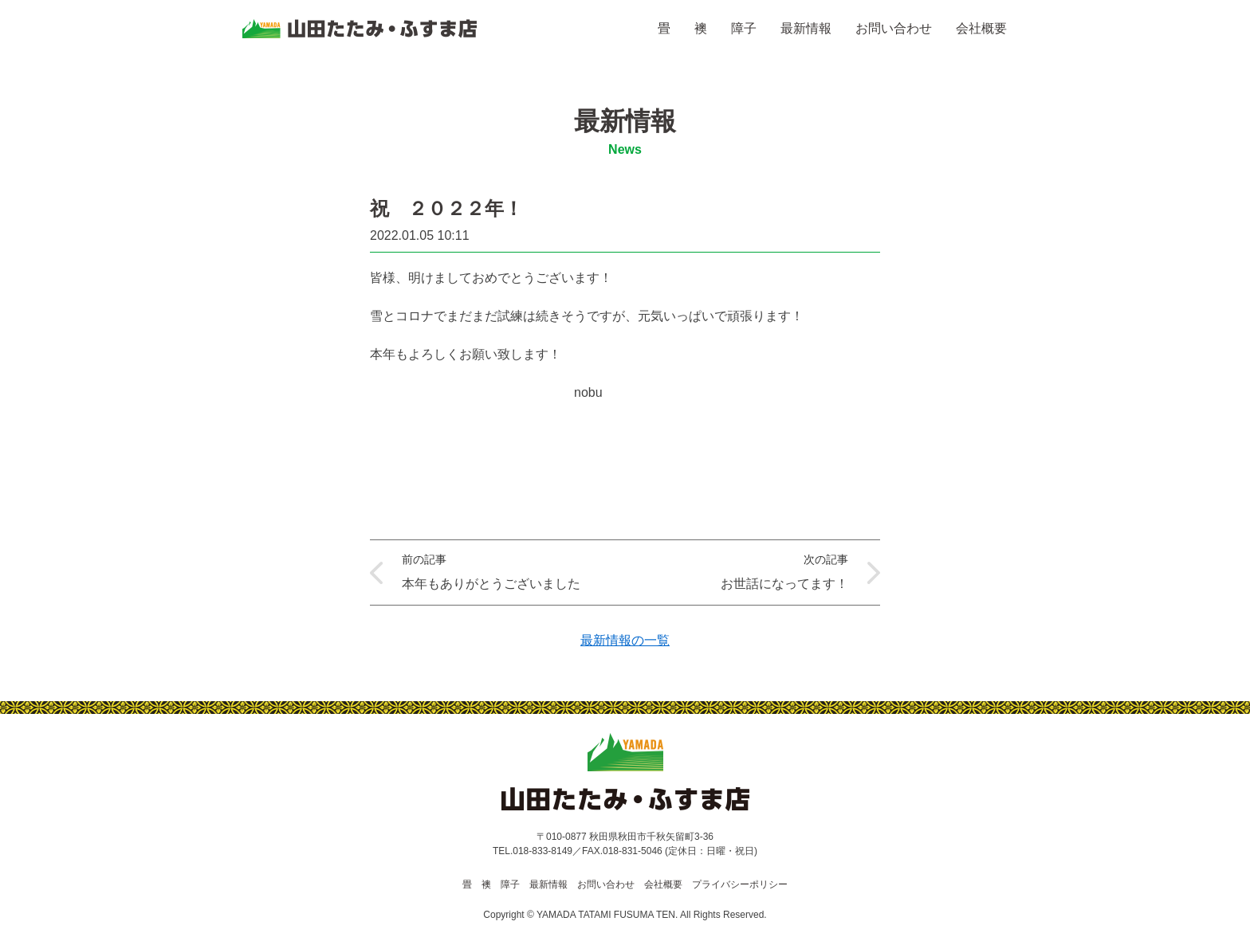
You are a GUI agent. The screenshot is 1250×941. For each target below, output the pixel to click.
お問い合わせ (893, 28)
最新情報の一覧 (625, 640)
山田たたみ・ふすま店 (359, 28)
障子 (744, 28)
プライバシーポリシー (740, 884)
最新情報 (805, 28)
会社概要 (981, 28)
